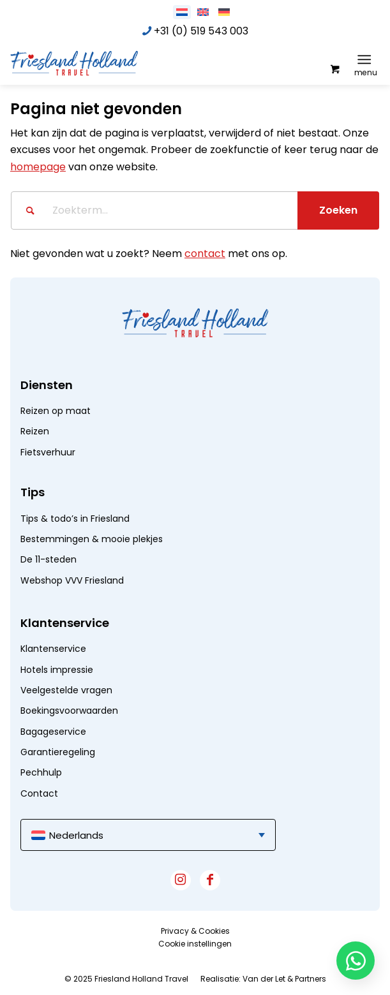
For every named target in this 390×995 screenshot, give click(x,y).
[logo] (106, 62)
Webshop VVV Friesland (72, 580)
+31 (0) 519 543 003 (201, 31)
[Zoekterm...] (195, 210)
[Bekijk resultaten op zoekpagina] (338, 210)
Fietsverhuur (47, 452)
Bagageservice (53, 731)
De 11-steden (48, 559)
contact (204, 253)
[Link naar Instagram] (180, 880)
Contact (39, 793)
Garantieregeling (57, 752)
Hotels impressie (56, 669)
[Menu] (364, 59)
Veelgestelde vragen (66, 690)
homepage (38, 166)
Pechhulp (41, 772)
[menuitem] (366, 59)
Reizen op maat (55, 410)
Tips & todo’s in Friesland (75, 518)
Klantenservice (53, 648)
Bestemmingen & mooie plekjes (91, 539)
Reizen (34, 431)
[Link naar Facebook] (210, 880)
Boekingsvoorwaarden (69, 710)
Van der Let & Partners (284, 978)
